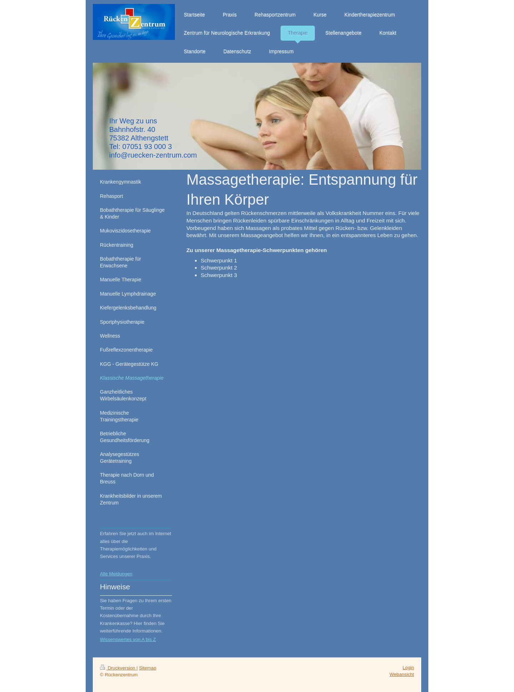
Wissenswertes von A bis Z (128, 639)
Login (408, 667)
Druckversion (118, 668)
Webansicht (401, 674)
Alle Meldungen (116, 573)
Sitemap (147, 668)
